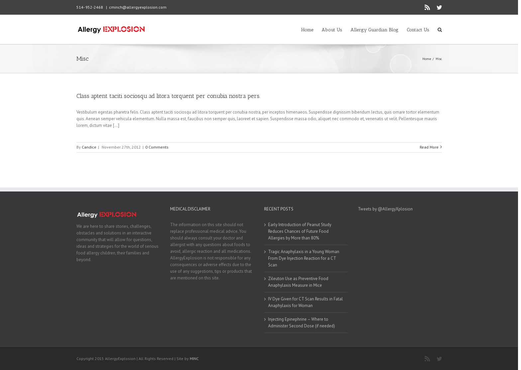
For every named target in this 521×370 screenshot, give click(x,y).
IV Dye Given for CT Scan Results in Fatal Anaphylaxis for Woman (305, 302)
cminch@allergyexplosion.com (137, 7)
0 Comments (156, 147)
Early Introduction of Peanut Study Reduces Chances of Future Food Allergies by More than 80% (299, 231)
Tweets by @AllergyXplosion (385, 209)
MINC (194, 358)
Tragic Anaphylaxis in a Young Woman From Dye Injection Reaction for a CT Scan (303, 258)
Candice (89, 147)
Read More (429, 147)
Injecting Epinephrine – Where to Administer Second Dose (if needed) (301, 322)
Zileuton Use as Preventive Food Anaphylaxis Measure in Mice (298, 282)
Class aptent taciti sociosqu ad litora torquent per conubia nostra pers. (168, 96)
